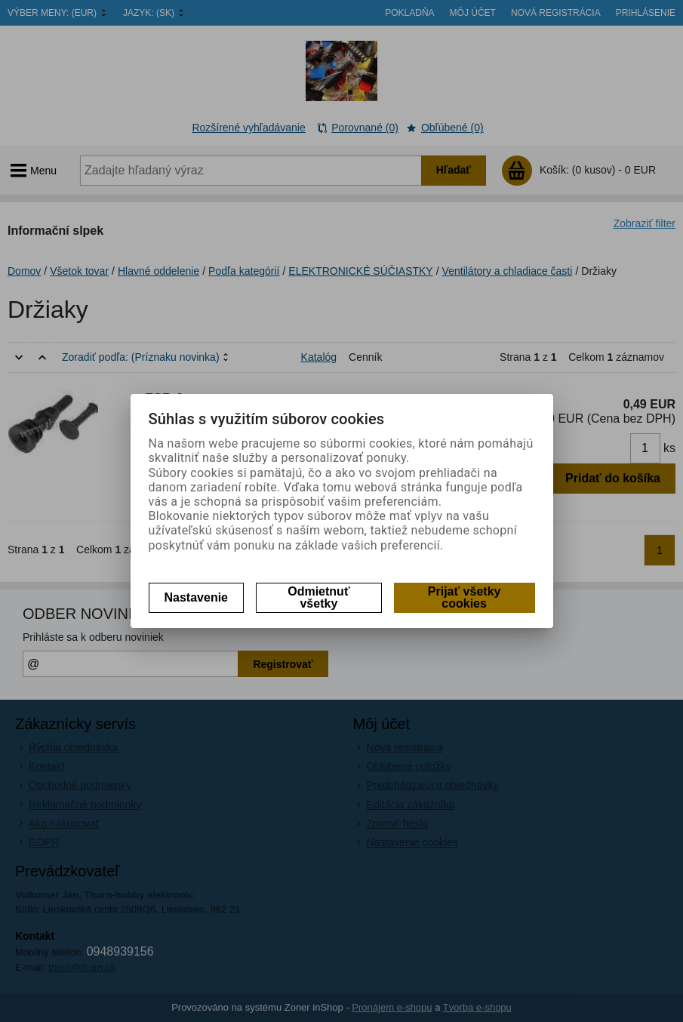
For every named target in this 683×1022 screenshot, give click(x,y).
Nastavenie (197, 597)
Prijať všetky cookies (464, 597)
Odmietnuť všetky (318, 597)
